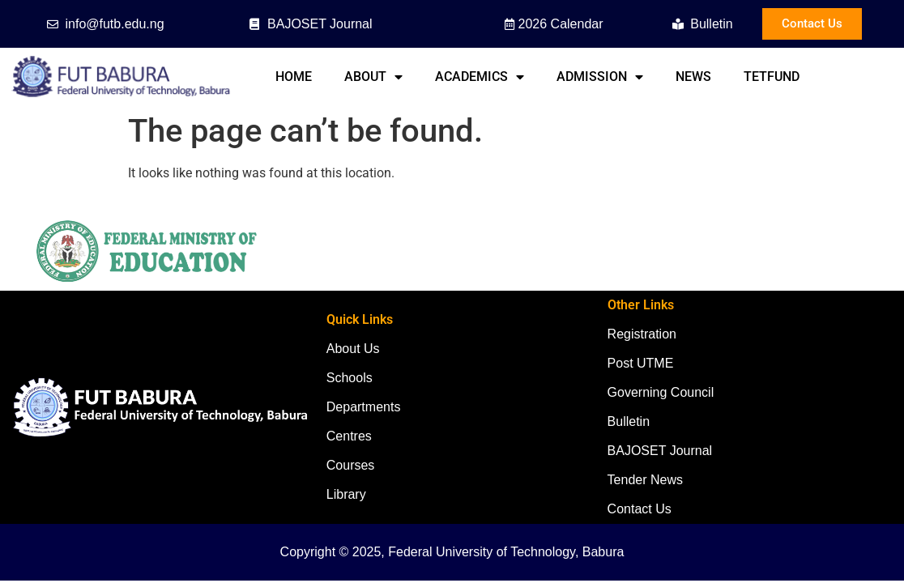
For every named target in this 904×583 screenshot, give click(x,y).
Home (293, 76)
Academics (479, 76)
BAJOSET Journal (660, 450)
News (693, 76)
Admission (599, 76)
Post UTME (641, 363)
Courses (350, 465)
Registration (642, 334)
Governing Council (661, 392)
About (373, 76)
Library (346, 494)
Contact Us (640, 509)
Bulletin (629, 421)
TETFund (772, 76)
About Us (353, 348)
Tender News (645, 480)
